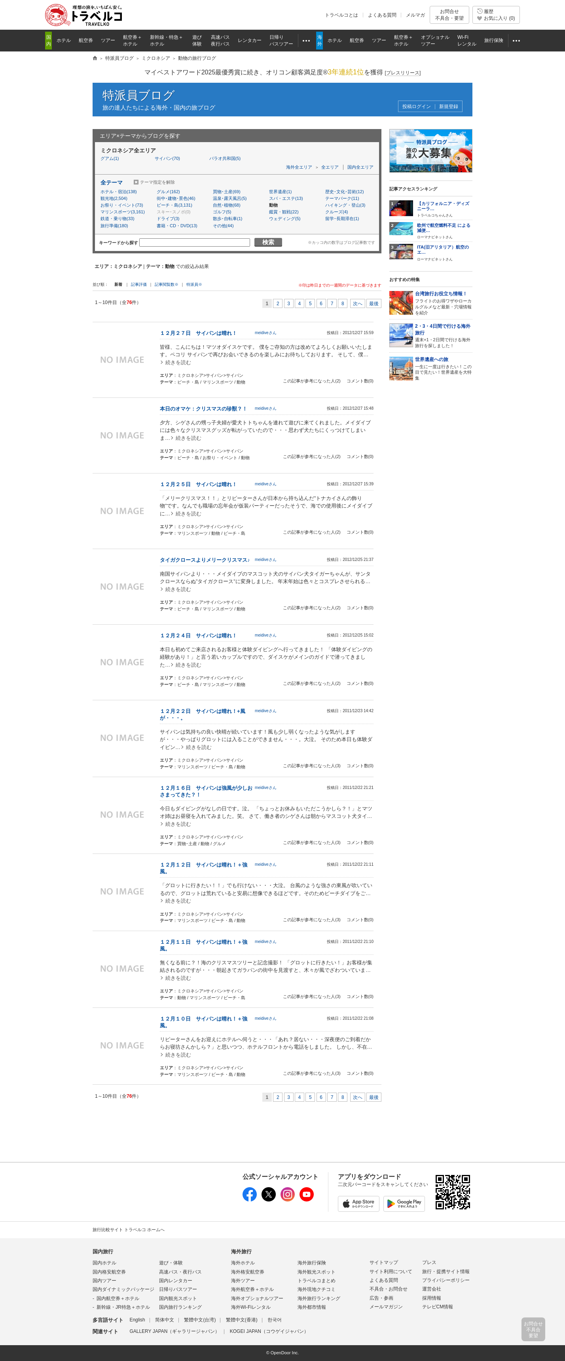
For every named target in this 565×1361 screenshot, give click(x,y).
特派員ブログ (138, 95)
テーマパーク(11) (342, 198)
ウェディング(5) (284, 218)
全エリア (330, 167)
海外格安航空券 (247, 1272)
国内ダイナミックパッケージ (123, 1289)
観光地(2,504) (113, 198)
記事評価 (139, 284)
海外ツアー (243, 1280)
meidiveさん (266, 333)
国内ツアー (104, 1280)
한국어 (274, 1320)
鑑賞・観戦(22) (284, 211)
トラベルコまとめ (317, 1280)
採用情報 (431, 1298)
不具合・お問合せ (389, 1289)
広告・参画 (381, 1298)
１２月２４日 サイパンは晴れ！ (198, 636)
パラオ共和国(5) (225, 158)
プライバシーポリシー (446, 1280)
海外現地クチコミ (317, 1289)
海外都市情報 (312, 1307)
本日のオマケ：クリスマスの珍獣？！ (203, 409)
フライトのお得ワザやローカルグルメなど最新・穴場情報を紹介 (443, 303)
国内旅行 (103, 1252)
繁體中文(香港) (242, 1320)
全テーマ (111, 182)
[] (403, 73)
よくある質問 (382, 15)
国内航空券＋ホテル (118, 1298)
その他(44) (223, 225)
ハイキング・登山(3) (345, 205)
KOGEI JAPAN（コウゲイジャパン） (269, 1331)
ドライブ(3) (168, 218)
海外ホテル (243, 1263)
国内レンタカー (175, 1280)
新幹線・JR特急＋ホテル (123, 1307)
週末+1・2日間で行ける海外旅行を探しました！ (443, 335)
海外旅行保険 (312, 1263)
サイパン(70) (167, 158)
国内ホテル (104, 1263)
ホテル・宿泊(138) (118, 191)
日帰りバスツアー (178, 1289)
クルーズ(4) (336, 211)
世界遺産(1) (280, 191)
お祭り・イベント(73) (121, 205)
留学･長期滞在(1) (342, 218)
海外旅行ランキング (319, 1298)
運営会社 (431, 1289)
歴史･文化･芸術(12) (344, 191)
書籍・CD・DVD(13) (177, 225)
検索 (268, 242)
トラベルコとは (341, 15)
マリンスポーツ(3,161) (122, 211)
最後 (374, 303)
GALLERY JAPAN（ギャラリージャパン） (174, 1331)
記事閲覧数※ (166, 284)
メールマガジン (386, 1307)
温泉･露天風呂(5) (229, 198)
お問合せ (449, 15)
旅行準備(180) (114, 225)
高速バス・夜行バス (180, 1272)
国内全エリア (360, 167)
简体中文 (164, 1320)
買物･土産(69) (227, 191)
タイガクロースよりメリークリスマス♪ (205, 560)
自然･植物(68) (227, 205)
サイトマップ (384, 1262)
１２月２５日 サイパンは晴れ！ (198, 484)
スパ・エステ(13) (286, 198)
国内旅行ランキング (180, 1307)
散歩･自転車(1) (227, 218)
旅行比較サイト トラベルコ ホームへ (129, 1229)
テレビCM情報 (437, 1307)
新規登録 (448, 106)
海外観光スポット (317, 1272)
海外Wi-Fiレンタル (251, 1307)
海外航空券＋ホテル (252, 1289)
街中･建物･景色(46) (176, 198)
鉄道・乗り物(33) (117, 218)
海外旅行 (241, 1252)
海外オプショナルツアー (257, 1298)
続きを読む (178, 362)
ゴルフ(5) (222, 211)
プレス (429, 1262)
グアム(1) (109, 158)
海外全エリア (299, 167)
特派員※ (194, 284)
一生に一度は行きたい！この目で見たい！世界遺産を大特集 (443, 368)
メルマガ (415, 15)
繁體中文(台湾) (200, 1320)
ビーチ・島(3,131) (174, 205)
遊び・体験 (171, 1263)
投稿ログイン (416, 106)
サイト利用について (391, 1271)
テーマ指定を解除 (157, 182)
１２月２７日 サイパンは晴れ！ (198, 333)
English (137, 1320)
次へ (357, 303)
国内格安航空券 (109, 1272)
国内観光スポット (178, 1298)
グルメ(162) (168, 191)
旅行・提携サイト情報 (446, 1271)
